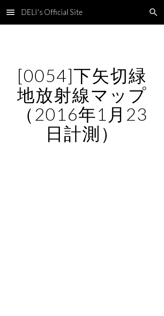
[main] (82, 104)
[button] (10, 12)
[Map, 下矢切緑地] (82, 204)
